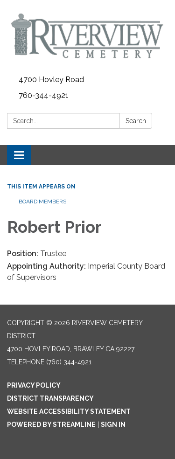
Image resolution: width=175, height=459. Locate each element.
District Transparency (50, 398)
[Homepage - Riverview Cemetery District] (87, 36)
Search (136, 121)
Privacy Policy (34, 385)
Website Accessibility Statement (69, 411)
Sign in (113, 424)
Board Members (42, 201)
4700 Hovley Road (51, 79)
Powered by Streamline (51, 424)
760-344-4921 (44, 95)
